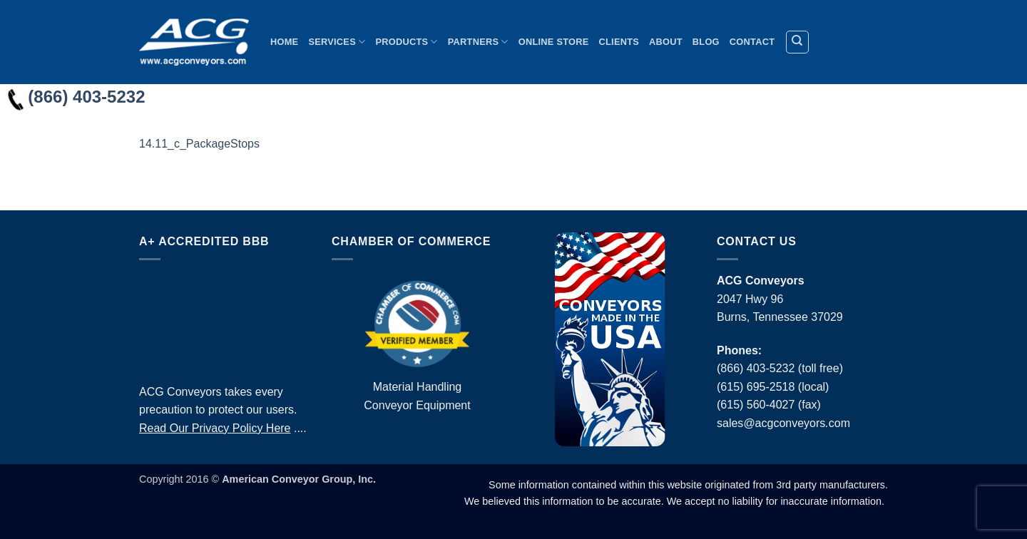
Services (336, 41)
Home (284, 41)
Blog (706, 41)
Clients (619, 41)
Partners (478, 41)
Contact (752, 41)
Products (406, 41)
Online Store (553, 41)
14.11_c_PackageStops (199, 144)
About (666, 41)
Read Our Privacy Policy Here (215, 428)
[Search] (797, 42)
